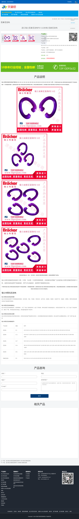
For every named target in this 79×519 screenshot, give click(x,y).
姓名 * (3, 373)
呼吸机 (2, 505)
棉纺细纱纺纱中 (16, 480)
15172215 (73, 22)
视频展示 (15, 471)
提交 (39, 396)
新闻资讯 (28, 471)
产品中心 (62, 18)
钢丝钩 (40, 12)
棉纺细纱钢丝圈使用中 (18, 478)
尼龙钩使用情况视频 (17, 473)
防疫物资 (3, 503)
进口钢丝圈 (5, 14)
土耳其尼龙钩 (4, 499)
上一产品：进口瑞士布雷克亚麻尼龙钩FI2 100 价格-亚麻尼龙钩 (15, 460)
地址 (42, 373)
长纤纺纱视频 (16, 475)
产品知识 (28, 478)
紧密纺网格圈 (24, 14)
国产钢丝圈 (14, 14)
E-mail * (4, 386)
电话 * (3, 380)
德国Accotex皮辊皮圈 (37, 14)
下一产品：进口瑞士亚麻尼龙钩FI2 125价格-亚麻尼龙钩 (14, 462)
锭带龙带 (3, 494)
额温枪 (2, 501)
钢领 (2, 490)
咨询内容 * (44, 380)
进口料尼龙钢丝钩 (30, 12)
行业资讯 (28, 475)
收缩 (67, 31)
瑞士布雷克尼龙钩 (7, 12)
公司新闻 (28, 473)
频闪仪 (2, 492)
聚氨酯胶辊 (3, 496)
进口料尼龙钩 (18, 12)
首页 (59, 18)
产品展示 (3, 471)
